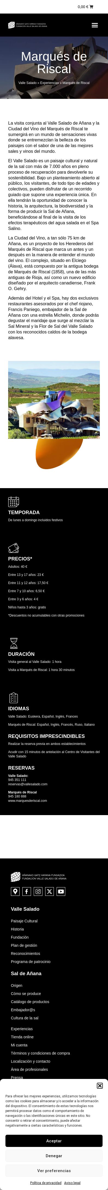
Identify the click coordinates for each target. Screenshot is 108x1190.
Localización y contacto (30, 1061)
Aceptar (54, 1141)
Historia (17, 929)
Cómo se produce (26, 993)
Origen (16, 985)
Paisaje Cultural (24, 921)
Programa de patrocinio (31, 961)
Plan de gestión (24, 945)
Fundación (20, 937)
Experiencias (49, 83)
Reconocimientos (25, 953)
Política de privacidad (45, 1183)
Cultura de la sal (24, 1018)
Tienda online (22, 1037)
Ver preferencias (54, 1170)
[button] (100, 1085)
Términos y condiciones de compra (40, 1053)
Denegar (54, 1155)
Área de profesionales (29, 1069)
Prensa (17, 1077)
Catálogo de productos (30, 1002)
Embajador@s (23, 1010)
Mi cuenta (19, 1045)
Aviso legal (72, 1183)
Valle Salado (27, 83)
